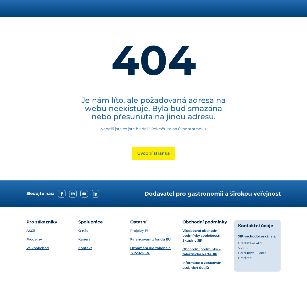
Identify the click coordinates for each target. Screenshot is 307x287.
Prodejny (34, 239)
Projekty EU (140, 231)
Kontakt (85, 248)
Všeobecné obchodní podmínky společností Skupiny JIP (201, 236)
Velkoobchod (37, 248)
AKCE (30, 231)
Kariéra (84, 239)
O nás (83, 231)
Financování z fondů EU (150, 239)
